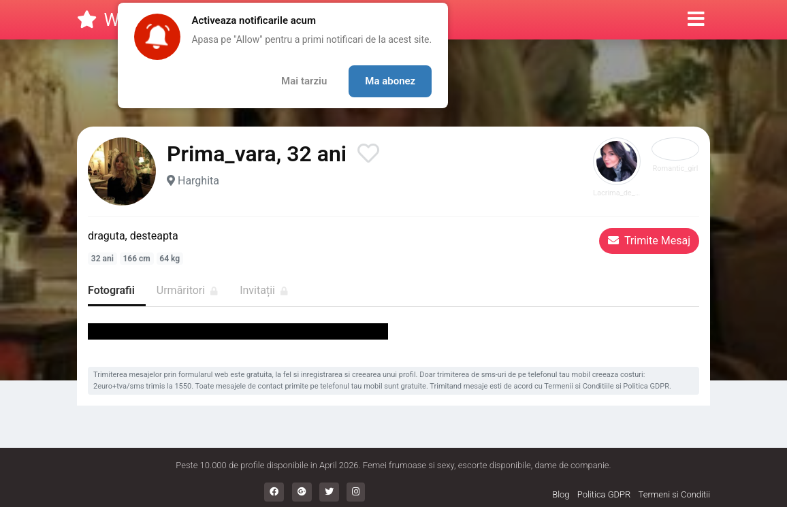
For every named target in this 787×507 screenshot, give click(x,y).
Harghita (198, 180)
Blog (560, 494)
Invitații (264, 290)
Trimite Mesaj (649, 240)
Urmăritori (187, 290)
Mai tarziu (304, 81)
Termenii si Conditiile (578, 386)
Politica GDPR (646, 386)
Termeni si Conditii (674, 494)
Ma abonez (390, 81)
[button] (696, 19)
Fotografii (111, 290)
